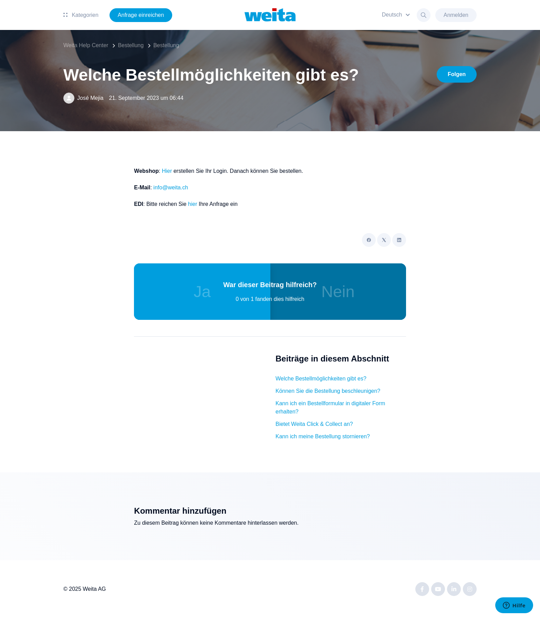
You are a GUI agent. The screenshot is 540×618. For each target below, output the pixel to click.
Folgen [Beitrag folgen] (457, 74)
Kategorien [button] (80, 15)
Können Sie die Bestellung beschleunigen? (328, 391)
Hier (167, 171)
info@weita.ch (170, 187)
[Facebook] (369, 240)
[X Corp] (384, 240)
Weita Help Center (85, 45)
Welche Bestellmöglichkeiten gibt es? (321, 378)
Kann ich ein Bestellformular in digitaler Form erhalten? (330, 407)
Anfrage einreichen (141, 15)
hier (192, 204)
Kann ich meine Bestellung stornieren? (323, 436)
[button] (397, 15)
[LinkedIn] (399, 240)
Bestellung (131, 45)
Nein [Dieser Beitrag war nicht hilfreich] (338, 291)
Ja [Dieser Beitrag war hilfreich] (202, 291)
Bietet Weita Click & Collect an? (314, 424)
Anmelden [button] (456, 15)
